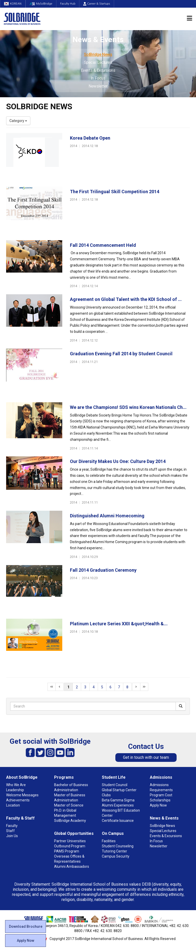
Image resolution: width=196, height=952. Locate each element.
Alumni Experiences (118, 805)
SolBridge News (98, 54)
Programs (64, 777)
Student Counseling (117, 846)
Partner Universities (70, 841)
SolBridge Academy (70, 821)
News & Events (164, 818)
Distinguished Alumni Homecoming (107, 515)
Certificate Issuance (118, 821)
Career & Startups (96, 3)
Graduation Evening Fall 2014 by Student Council (121, 353)
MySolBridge (41, 3)
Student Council (114, 785)
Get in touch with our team (146, 757)
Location (13, 805)
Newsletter (98, 86)
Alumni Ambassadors (71, 866)
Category (18, 121)
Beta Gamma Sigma (118, 800)
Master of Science (68, 805)
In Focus (98, 78)
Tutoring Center (114, 851)
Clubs (106, 795)
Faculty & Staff (20, 818)
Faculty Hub (68, 3)
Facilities (109, 841)
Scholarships (160, 800)
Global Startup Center (119, 790)
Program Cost (161, 795)
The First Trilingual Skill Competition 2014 (114, 191)
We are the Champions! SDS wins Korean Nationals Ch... (128, 407)
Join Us (12, 836)
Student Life (114, 777)
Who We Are (16, 785)
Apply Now (25, 940)
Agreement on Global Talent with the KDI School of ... (126, 299)
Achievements (18, 800)
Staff (10, 831)
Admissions (161, 777)
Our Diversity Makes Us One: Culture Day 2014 (118, 461)
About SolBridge (22, 777)
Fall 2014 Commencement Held (103, 245)
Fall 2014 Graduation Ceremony (103, 570)
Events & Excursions (98, 70)
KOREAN (12, 3)
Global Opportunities (74, 833)
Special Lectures (98, 62)
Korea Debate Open (90, 138)
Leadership (15, 790)
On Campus (113, 833)
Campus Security (115, 856)
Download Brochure (25, 926)
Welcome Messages (22, 795)
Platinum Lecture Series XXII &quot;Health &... (119, 623)
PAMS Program (66, 851)
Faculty (12, 826)
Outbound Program (69, 846)
